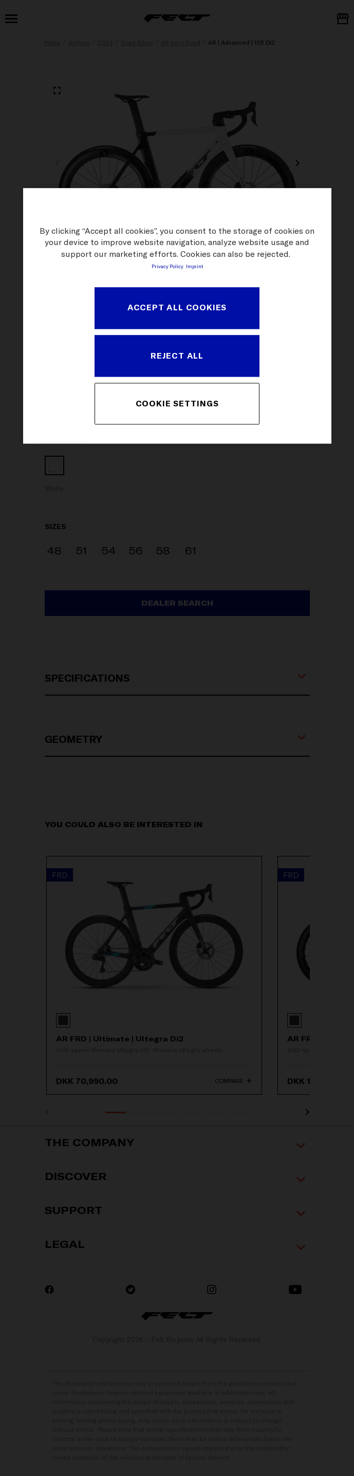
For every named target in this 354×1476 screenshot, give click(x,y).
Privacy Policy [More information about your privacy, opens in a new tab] (167, 266)
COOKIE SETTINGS (177, 403)
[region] (177, 315)
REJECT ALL (177, 355)
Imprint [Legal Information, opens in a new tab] (194, 266)
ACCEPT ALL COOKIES (177, 308)
